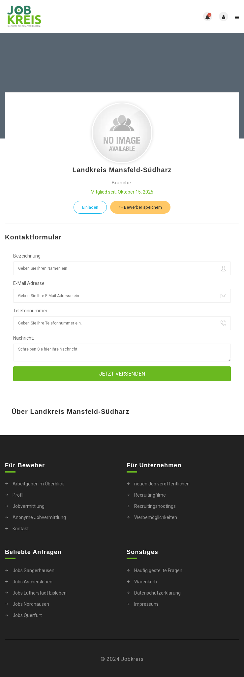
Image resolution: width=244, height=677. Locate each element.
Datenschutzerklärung (157, 593)
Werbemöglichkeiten (155, 517)
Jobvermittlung (29, 506)
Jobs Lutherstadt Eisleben (40, 593)
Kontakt (21, 528)
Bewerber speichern (140, 207)
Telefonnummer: (30, 310)
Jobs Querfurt (27, 615)
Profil (18, 495)
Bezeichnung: (27, 256)
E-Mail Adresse (29, 283)
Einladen (90, 207)
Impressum (146, 604)
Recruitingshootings (155, 506)
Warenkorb (145, 581)
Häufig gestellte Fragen (158, 570)
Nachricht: (23, 338)
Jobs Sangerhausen (33, 570)
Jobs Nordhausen (31, 604)
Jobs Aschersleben (32, 581)
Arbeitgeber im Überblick (38, 483)
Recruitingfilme (150, 495)
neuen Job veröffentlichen (162, 483)
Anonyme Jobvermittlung (39, 517)
